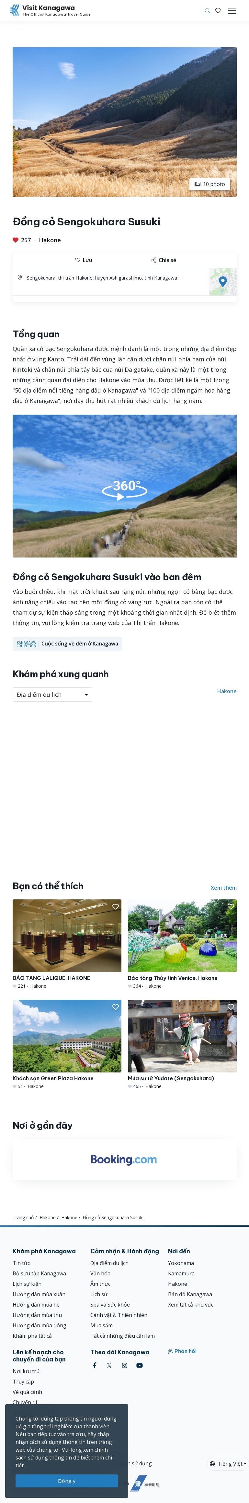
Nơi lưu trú (26, 1371)
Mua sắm (101, 1325)
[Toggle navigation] (232, 10)
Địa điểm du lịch (109, 1263)
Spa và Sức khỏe (110, 1304)
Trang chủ (23, 1217)
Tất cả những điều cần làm (122, 1335)
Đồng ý (66, 1480)
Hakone (50, 240)
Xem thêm (224, 887)
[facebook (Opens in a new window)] (94, 1365)
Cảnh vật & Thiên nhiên (118, 1315)
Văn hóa (100, 1273)
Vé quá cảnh (27, 1392)
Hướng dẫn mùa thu (37, 1315)
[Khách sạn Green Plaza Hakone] (67, 1045)
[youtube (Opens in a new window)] (139, 1365)
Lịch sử (99, 1294)
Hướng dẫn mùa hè (36, 1304)
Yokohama (181, 1263)
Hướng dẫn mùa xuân (39, 1294)
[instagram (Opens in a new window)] (124, 1365)
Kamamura (181, 1273)
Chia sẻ (164, 260)
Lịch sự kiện (27, 1283)
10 (210, 184)
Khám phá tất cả (32, 1335)
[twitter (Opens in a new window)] (109, 1365)
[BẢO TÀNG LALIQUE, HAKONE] (67, 944)
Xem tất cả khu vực (190, 1304)
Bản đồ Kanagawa (190, 1294)
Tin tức (21, 1263)
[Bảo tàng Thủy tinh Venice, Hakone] (182, 944)
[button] (218, 10)
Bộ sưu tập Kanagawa (39, 1273)
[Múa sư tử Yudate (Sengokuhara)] (182, 1045)
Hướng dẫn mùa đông (39, 1325)
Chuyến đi (25, 1402)
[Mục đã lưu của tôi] (218, 10)
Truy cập (23, 1381)
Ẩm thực (100, 1283)
